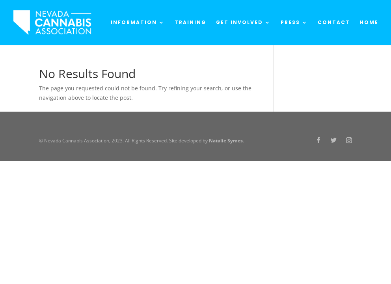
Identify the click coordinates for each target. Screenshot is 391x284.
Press (290, 23)
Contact (334, 23)
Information (134, 23)
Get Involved (239, 23)
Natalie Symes (226, 140)
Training (190, 23)
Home (369, 23)
